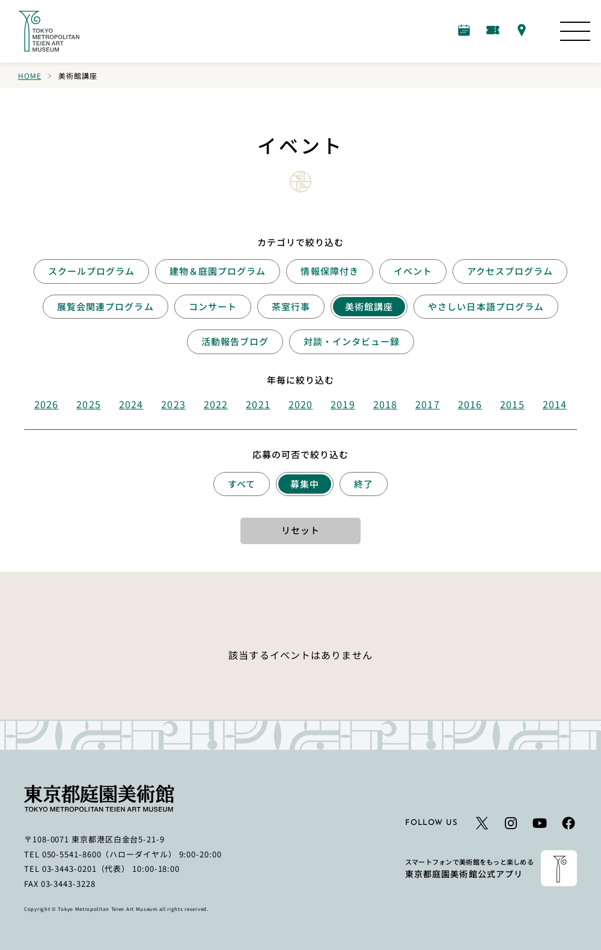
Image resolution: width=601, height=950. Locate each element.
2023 (173, 404)
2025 (88, 404)
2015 (512, 404)
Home (29, 75)
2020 (300, 404)
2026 (46, 404)
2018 (385, 404)
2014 (555, 404)
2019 (343, 404)
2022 (216, 404)
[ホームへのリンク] (48, 31)
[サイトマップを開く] (575, 31)
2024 (131, 404)
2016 (470, 404)
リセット (300, 530)
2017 (427, 404)
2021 (258, 404)
